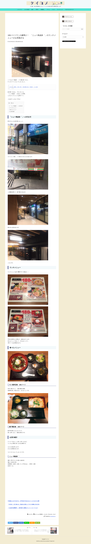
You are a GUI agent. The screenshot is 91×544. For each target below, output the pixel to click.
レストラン (30, 514)
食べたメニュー (12, 109)
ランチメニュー (12, 107)
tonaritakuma (52, 516)
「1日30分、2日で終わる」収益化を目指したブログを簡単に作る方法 (23, 504)
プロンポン (50, 514)
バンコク (45, 514)
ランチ (54, 514)
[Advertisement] (32, 23)
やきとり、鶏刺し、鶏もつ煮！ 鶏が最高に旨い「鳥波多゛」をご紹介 (24, 86)
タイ (36, 514)
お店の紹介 (12, 111)
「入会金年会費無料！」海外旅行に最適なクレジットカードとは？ (23, 507)
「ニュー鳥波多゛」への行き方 (16, 105)
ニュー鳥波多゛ (40, 514)
